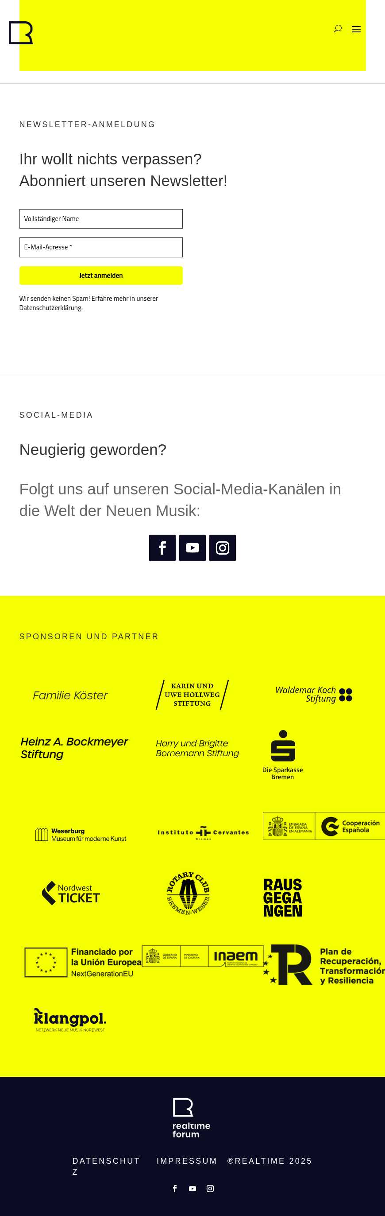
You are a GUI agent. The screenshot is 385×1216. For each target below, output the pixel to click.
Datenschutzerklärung (50, 307)
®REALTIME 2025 (269, 1161)
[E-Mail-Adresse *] (101, 247)
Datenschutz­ (107, 1167)
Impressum (187, 1161)
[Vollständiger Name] (101, 219)
